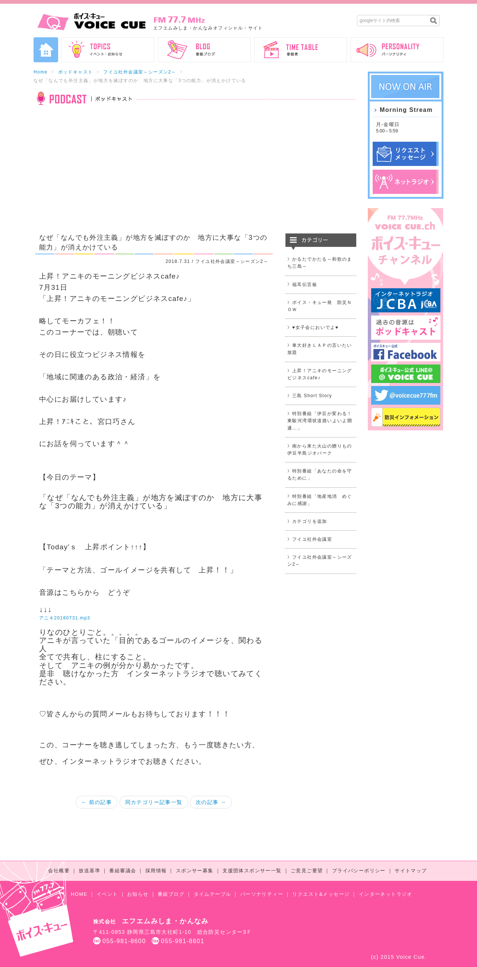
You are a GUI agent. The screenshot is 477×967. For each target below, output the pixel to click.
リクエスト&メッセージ (321, 894)
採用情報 (156, 870)
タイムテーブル (212, 894)
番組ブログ (171, 894)
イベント (107, 894)
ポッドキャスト (75, 72)
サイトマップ (411, 870)
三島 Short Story (312, 395)
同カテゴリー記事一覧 (154, 802)
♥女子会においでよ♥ (315, 327)
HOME (79, 894)
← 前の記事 (96, 802)
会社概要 (59, 870)
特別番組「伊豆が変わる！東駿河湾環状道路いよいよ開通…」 (319, 420)
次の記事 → (211, 802)
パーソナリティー (261, 894)
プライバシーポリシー (359, 870)
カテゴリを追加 (309, 521)
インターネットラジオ (386, 894)
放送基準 (89, 870)
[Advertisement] (195, 174)
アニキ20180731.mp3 (64, 618)
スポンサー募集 (195, 870)
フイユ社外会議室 (312, 539)
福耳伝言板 (304, 284)
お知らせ (138, 894)
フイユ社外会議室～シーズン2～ (139, 72)
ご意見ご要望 (307, 870)
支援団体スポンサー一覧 (251, 870)
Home (41, 72)
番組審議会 (122, 870)
